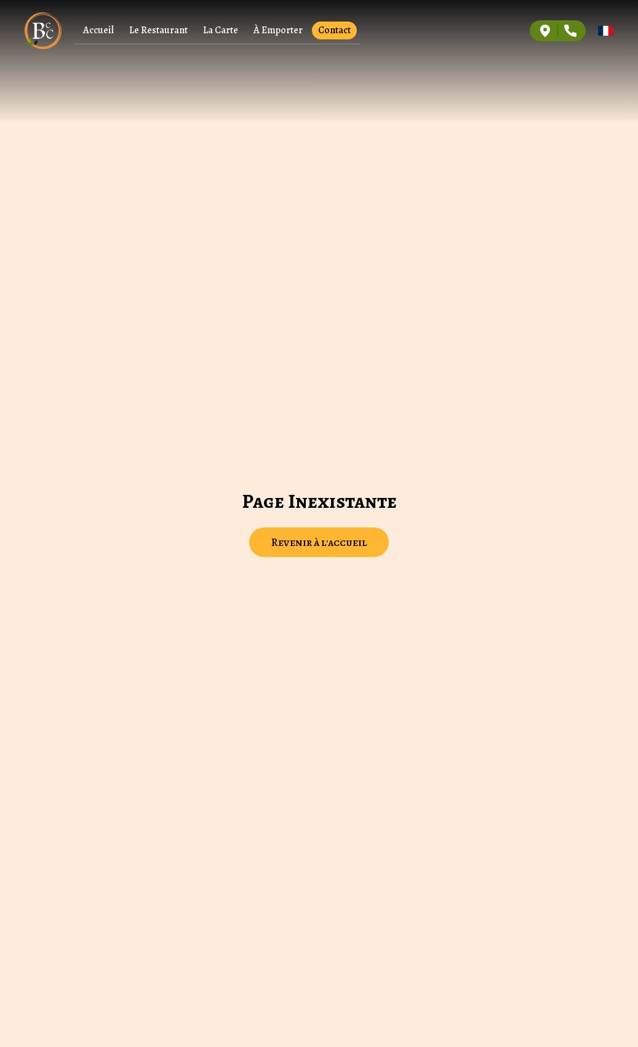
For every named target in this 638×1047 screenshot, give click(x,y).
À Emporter (278, 30)
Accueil (98, 30)
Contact (334, 30)
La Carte (220, 30)
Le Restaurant (158, 30)
